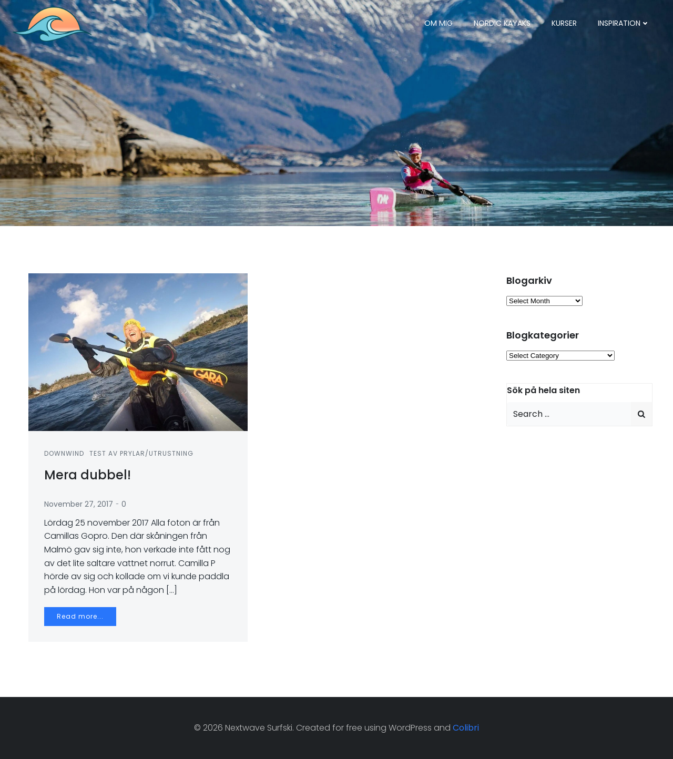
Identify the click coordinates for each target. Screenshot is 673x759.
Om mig (438, 23)
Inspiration (624, 23)
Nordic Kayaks (502, 23)
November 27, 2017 (78, 504)
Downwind (64, 453)
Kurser (564, 23)
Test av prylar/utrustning (141, 453)
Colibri (466, 728)
